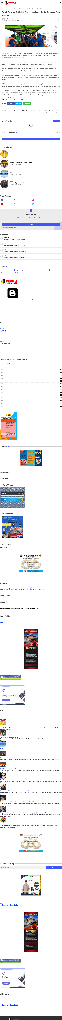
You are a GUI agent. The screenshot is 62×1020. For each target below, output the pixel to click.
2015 (31, 400)
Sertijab (37, 589)
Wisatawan (23, 272)
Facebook (12, 103)
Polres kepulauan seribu (7, 272)
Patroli (27, 588)
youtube (16, 204)
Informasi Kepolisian (9, 905)
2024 (31, 375)
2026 (31, 369)
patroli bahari (55, 588)
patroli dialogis (12, 589)
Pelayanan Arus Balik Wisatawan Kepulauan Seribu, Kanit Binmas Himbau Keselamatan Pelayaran (23, 791)
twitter (48, 204)
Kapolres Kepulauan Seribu (17, 183)
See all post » (3, 328)
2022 (31, 381)
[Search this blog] (23, 867)
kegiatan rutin (9, 99)
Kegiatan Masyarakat (21, 270)
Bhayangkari (4, 270)
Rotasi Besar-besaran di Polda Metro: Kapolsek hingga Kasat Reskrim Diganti (18, 802)
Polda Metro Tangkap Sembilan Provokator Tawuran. (12, 768)
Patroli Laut (17, 99)
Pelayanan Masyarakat (43, 270)
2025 (31, 373)
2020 (31, 387)
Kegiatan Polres (32, 270)
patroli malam (36, 588)
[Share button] (33, 103)
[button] (60, 3)
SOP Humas (3, 824)
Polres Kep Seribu (4, 589)
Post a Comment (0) (31, 139)
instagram (47, 200)
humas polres (25, 589)
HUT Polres (41, 589)
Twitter (19, 103)
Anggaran (12, 173)
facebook (16, 200)
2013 (31, 406)
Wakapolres (19, 589)
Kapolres (12, 270)
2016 (31, 398)
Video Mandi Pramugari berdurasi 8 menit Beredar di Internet (15, 779)
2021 (31, 384)
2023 (31, 378)
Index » (2, 341)
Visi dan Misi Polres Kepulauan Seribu (20, 162)
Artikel (3, 330)
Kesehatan (5, 343)
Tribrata (2, 726)
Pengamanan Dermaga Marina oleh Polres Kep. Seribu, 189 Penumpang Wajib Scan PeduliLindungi (24, 813)
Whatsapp (27, 103)
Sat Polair (8, 8)
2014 (31, 403)
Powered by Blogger (17, 299)
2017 (31, 395)
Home (3, 8)
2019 (31, 389)
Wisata (16, 272)
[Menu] (2, 3)
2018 (31, 392)
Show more (56, 121)
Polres (52, 270)
